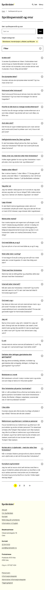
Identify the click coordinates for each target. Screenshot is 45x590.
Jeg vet (4, 319)
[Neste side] (29, 485)
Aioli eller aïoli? (7, 123)
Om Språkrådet (7, 513)
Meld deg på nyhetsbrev (11, 520)
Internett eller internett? (11, 284)
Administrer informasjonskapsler (14, 579)
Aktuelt (4, 510)
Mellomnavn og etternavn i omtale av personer (20, 421)
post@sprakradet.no (9, 548)
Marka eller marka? (9, 219)
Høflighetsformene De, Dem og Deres (16, 139)
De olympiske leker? (9, 77)
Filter (22, 48)
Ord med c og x (7, 300)
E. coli (4, 341)
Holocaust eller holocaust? (12, 90)
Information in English (10, 523)
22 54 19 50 (6, 544)
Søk (34, 5)
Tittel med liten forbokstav (12, 270)
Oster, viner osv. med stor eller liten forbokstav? (20, 156)
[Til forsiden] (8, 5)
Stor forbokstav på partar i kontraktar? (16, 388)
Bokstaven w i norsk (9, 375)
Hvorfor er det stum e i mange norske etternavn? (20, 107)
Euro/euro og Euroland (10, 464)
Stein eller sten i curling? (11, 254)
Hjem (3, 11)
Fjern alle (40, 38)
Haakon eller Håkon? (9, 170)
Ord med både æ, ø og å (11, 242)
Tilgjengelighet (7, 583)
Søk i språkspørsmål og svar (12, 26)
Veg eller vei (6, 186)
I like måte (6, 407)
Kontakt (5, 516)
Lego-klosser (7, 202)
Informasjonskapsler (9, 576)
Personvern (6, 573)
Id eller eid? (6, 58)
